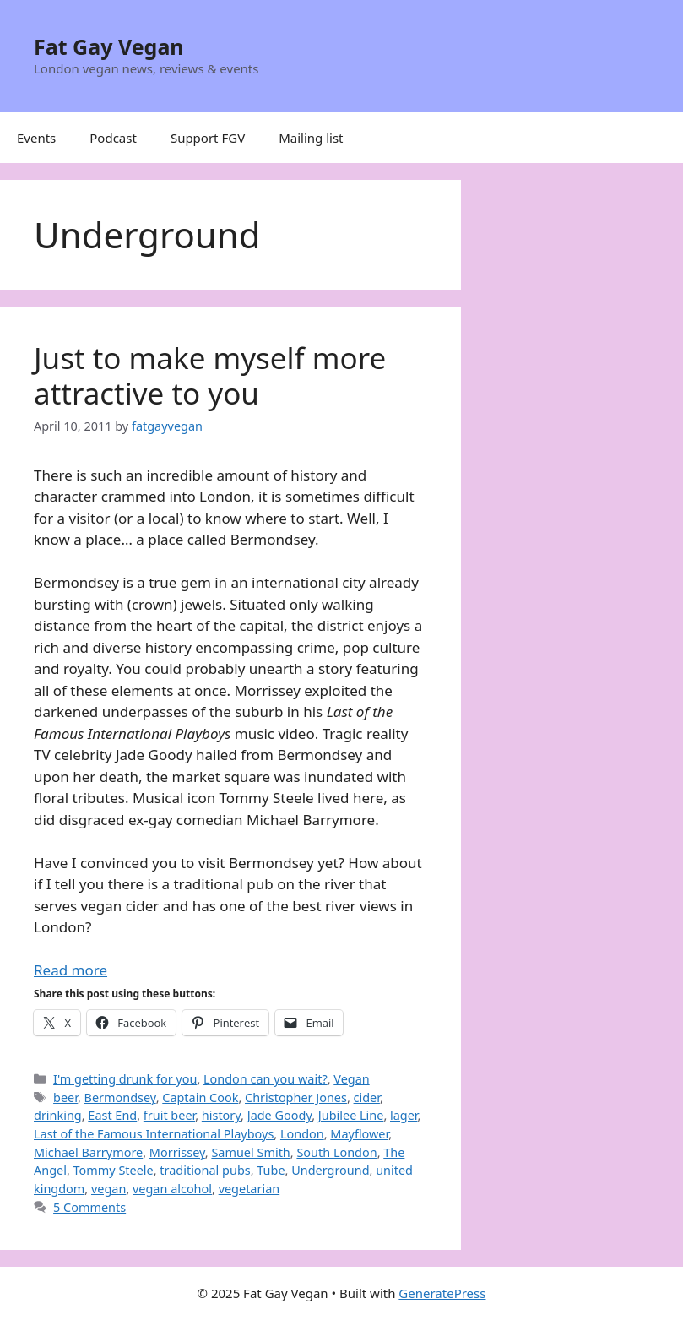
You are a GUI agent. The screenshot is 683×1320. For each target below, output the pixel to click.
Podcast (113, 137)
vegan (108, 1189)
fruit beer (169, 1115)
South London (336, 1152)
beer (65, 1097)
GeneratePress (441, 1293)
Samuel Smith (250, 1152)
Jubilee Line (351, 1115)
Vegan (351, 1079)
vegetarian (249, 1189)
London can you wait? (265, 1079)
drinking (58, 1115)
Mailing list (311, 137)
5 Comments (89, 1207)
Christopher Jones (296, 1097)
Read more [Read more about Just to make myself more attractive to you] (70, 970)
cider (367, 1097)
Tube (271, 1170)
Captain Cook (200, 1097)
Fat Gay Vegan (109, 46)
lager (404, 1115)
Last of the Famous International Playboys (154, 1134)
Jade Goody (279, 1115)
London (302, 1134)
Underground (330, 1170)
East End (112, 1115)
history (221, 1115)
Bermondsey (120, 1097)
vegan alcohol (172, 1189)
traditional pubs (205, 1170)
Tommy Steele (113, 1170)
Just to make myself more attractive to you (210, 375)
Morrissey (177, 1152)
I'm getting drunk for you (125, 1079)
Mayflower (359, 1134)
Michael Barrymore (88, 1152)
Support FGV (208, 137)
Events (36, 137)
